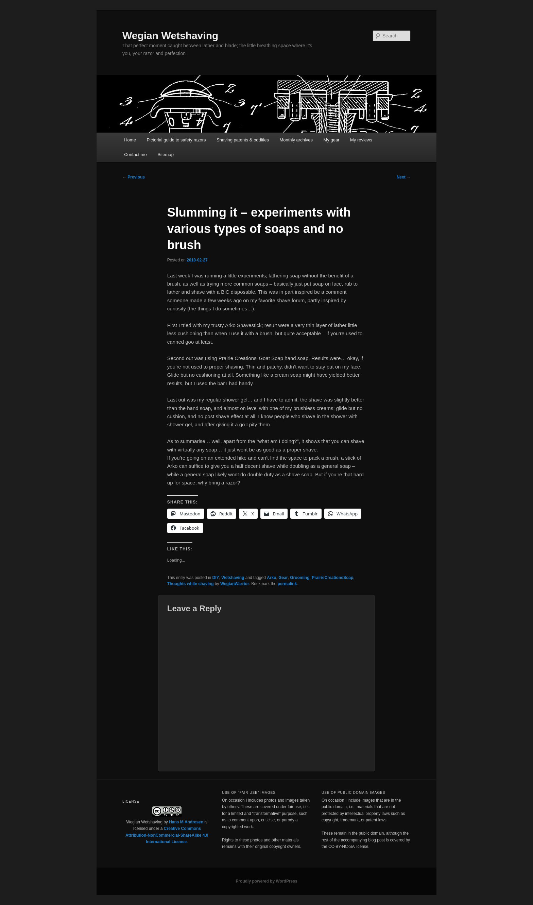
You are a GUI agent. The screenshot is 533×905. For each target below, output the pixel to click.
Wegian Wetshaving (170, 35)
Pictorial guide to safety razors (176, 139)
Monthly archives (296, 139)
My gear (332, 139)
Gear (283, 577)
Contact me (135, 154)
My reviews (361, 139)
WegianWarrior (234, 583)
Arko (271, 577)
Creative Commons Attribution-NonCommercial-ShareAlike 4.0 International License (166, 835)
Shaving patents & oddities (243, 139)
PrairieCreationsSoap (332, 577)
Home (130, 139)
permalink (287, 583)
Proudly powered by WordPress (266, 881)
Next (404, 177)
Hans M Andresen (186, 822)
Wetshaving (232, 577)
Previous (133, 177)
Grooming (299, 577)
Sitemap (165, 154)
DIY (215, 577)
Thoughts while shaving (190, 583)
